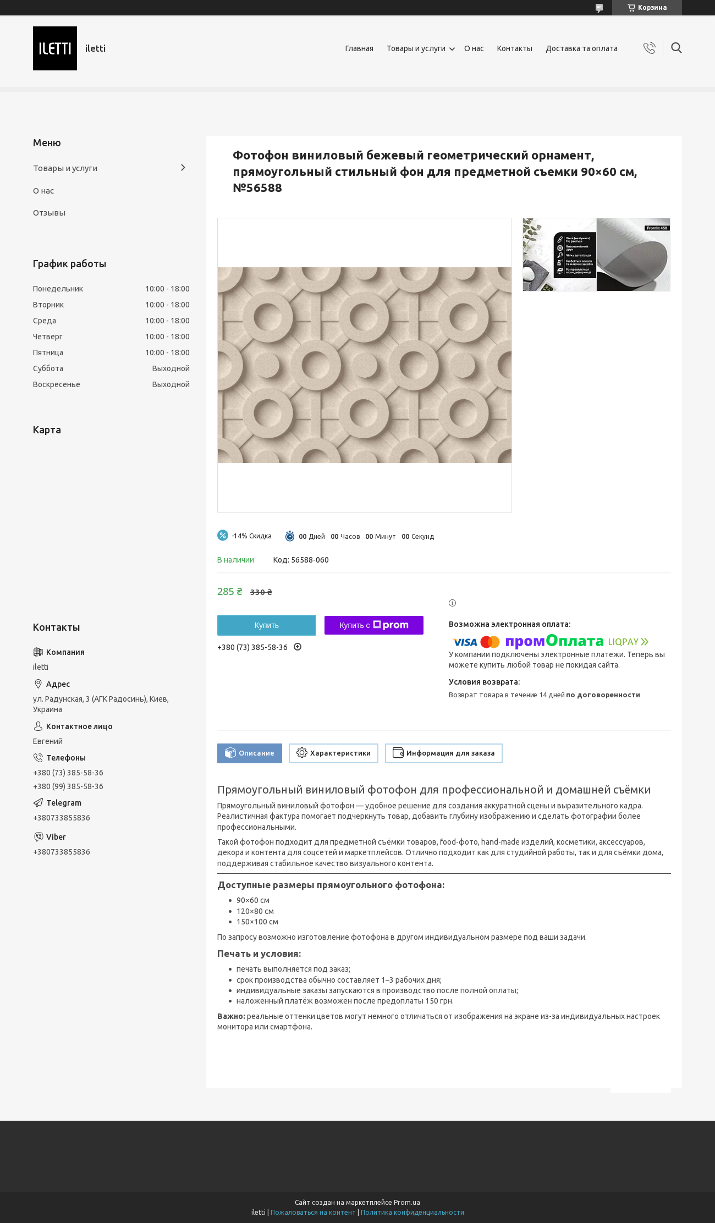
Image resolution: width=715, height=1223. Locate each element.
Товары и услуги (416, 48)
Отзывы (49, 212)
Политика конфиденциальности (412, 1212)
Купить (267, 625)
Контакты (514, 48)
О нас (474, 48)
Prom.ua (407, 1202)
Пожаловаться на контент (313, 1212)
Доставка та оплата (582, 48)
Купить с (373, 625)
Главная (359, 48)
